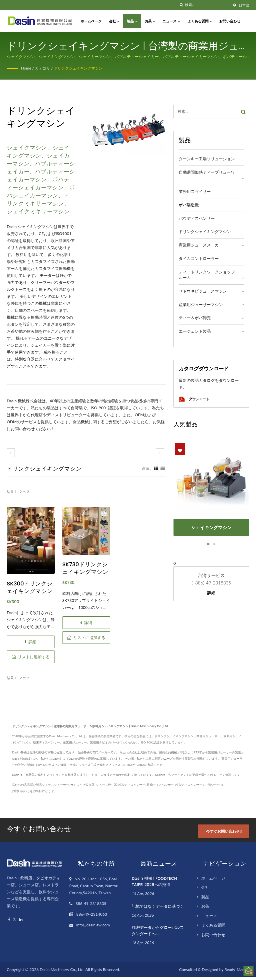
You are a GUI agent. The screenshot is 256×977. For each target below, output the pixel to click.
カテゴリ (44, 68)
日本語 (244, 5)
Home (26, 68)
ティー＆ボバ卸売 (195, 317)
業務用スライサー (195, 191)
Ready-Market (236, 969)
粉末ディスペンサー (131, 785)
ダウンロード (194, 399)
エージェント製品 (195, 331)
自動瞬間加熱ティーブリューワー (207, 175)
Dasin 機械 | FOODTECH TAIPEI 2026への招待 (154, 881)
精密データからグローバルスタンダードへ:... (158, 930)
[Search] (207, 4)
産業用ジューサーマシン (201, 304)
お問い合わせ (231, 21)
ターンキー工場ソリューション (207, 158)
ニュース (173, 21)
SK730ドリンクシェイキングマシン (85, 568)
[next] (160, 452)
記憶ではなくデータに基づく (158, 906)
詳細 (211, 593)
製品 (133, 21)
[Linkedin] (20, 919)
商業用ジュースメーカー (201, 245)
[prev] (11, 452)
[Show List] (163, 468)
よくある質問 (201, 21)
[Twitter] (14, 919)
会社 (115, 21)
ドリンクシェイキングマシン (81, 68)
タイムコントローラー (199, 258)
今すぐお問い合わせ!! (225, 830)
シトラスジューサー (55, 785)
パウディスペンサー (197, 218)
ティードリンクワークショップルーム (207, 274)
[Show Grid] (156, 468)
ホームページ (92, 21)
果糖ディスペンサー (160, 785)
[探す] (181, 4)
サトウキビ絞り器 (82, 785)
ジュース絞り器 (106, 785)
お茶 (151, 21)
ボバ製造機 (189, 204)
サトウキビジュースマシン (203, 291)
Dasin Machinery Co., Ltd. (62, 969)
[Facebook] (9, 919)
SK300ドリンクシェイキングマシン (30, 587)
